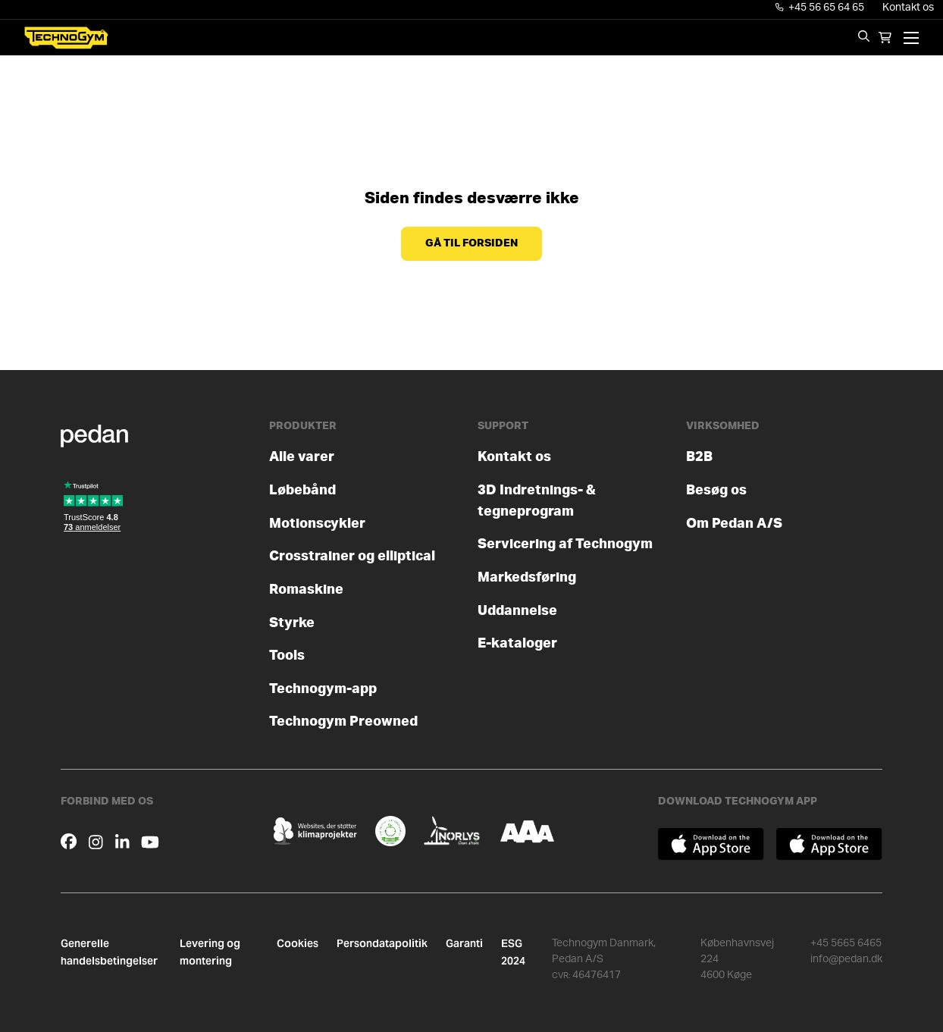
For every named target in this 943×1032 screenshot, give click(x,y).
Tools (287, 655)
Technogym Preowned (343, 721)
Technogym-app (323, 689)
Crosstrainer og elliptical (352, 556)
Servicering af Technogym (565, 544)
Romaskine (306, 589)
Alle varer (301, 457)
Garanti (464, 943)
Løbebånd (302, 490)
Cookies (297, 943)
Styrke (292, 623)
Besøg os (716, 490)
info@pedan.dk (846, 959)
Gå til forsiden (471, 243)
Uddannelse (517, 611)
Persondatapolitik (382, 943)
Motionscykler (317, 523)
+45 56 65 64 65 (820, 7)
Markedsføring (527, 577)
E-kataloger (517, 643)
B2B (699, 457)
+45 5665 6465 (846, 943)
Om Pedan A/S (734, 523)
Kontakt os (908, 7)
